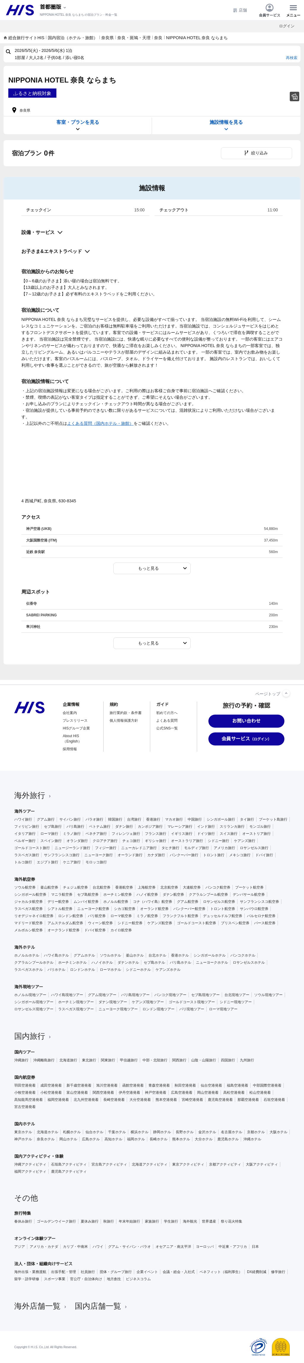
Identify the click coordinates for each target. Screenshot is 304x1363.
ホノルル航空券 (115, 902)
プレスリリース (75, 720)
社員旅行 (88, 1272)
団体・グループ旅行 (116, 1272)
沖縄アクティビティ (30, 1164)
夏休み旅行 (90, 1221)
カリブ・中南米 (75, 1247)
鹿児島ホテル (228, 1139)
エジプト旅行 (47, 862)
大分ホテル (204, 1139)
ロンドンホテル (82, 970)
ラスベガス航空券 (28, 909)
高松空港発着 (234, 1092)
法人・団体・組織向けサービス (43, 1263)
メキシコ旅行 (240, 855)
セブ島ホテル (154, 962)
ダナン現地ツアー (113, 1002)
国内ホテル (24, 1124)
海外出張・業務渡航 (30, 1272)
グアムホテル (84, 955)
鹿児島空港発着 (220, 1100)
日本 (255, 1247)
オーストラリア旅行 (187, 841)
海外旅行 (33, 795)
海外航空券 (24, 879)
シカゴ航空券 (124, 909)
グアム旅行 (46, 819)
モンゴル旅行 (260, 826)
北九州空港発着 (86, 1100)
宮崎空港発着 (192, 1100)
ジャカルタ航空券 (28, 902)
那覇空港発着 (248, 1100)
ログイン (286, 26)
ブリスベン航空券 (235, 923)
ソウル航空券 (25, 887)
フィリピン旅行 (26, 826)
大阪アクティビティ (262, 1164)
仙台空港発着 (211, 1085)
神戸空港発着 (155, 1092)
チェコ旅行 (131, 841)
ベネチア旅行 (96, 834)
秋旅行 (108, 1221)
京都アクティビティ (225, 1164)
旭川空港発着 (107, 1085)
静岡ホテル (162, 1132)
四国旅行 (228, 1060)
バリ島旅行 (75, 826)
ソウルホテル (110, 955)
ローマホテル (110, 970)
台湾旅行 (134, 819)
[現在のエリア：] (53, 7)
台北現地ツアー (236, 995)
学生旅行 (171, 1221)
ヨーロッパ (205, 1247)
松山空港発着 (260, 1092)
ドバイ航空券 (95, 930)
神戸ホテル (23, 1139)
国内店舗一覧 (101, 1306)
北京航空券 (169, 887)
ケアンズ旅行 (244, 841)
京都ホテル (256, 1132)
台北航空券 (101, 887)
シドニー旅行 (218, 841)
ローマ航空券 (121, 916)
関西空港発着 (103, 1092)
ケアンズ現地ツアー (148, 1002)
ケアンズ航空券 (159, 923)
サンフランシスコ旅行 (62, 855)
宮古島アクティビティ (109, 1164)
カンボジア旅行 (150, 826)
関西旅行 (179, 1060)
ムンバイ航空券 (86, 902)
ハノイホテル (102, 962)
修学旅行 (278, 1272)
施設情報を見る (226, 126)
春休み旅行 (23, 1221)
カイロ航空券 (121, 930)
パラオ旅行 (94, 819)
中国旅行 (195, 819)
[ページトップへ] (286, 693)
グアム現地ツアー (102, 995)
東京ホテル (23, 1132)
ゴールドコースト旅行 (32, 848)
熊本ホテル (181, 1139)
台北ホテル (157, 955)
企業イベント (147, 1272)
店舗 (240, 10)
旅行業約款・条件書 (126, 713)
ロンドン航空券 (70, 916)
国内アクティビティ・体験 (39, 1156)
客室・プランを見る (77, 126)
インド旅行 (206, 826)
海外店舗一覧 (41, 1306)
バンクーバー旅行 (184, 855)
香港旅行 (153, 819)
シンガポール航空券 (30, 894)
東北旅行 (89, 1060)
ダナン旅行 (124, 826)
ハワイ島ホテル (56, 955)
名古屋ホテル (231, 1132)
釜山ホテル (135, 955)
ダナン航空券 (173, 894)
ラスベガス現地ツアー (76, 1009)
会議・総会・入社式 (179, 1272)
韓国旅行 (115, 819)
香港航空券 (124, 887)
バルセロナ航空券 (261, 916)
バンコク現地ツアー (170, 995)
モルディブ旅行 (196, 848)
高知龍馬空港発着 (28, 1100)
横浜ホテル (139, 1132)
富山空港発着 (77, 1092)
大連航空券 (192, 887)
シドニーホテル (138, 970)
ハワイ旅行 (23, 819)
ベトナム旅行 (99, 826)
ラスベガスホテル (28, 970)
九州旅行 (247, 1060)
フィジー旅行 (105, 848)
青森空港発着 (159, 1085)
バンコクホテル (242, 955)
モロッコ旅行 (96, 862)
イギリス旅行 (181, 834)
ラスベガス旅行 (26, 855)
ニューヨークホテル (212, 962)
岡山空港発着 (207, 1092)
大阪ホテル (278, 1132)
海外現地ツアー (28, 986)
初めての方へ (167, 713)
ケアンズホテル (168, 970)
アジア (19, 1247)
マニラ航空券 (61, 894)
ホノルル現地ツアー (30, 995)
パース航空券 (265, 923)
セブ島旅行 (53, 826)
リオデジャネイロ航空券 (33, 916)
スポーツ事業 (54, 1279)
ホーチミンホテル (72, 962)
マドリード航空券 (28, 923)
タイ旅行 (247, 819)
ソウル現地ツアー (268, 995)
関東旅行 (108, 1060)
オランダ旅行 (77, 841)
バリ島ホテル (180, 962)
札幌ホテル (72, 1132)
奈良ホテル (46, 1139)
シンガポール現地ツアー (33, 1002)
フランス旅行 (155, 834)
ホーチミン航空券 (117, 894)
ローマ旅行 (49, 834)
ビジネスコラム (138, 1279)
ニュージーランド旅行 (72, 848)
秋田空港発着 (185, 1085)
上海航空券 (147, 887)
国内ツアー (24, 1052)
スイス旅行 (229, 834)
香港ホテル (180, 955)
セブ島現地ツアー (205, 995)
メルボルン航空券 (28, 930)
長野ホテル (185, 1132)
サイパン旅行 (70, 819)
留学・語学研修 (26, 1279)
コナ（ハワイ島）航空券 (152, 902)
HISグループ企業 (76, 728)
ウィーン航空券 (100, 923)
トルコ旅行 (23, 862)
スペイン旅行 (51, 841)
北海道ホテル (47, 1132)
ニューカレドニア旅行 (139, 848)
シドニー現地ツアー (236, 1002)
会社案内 (70, 713)
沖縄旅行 (21, 1060)
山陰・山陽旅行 (203, 1060)
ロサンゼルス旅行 (254, 848)
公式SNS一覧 (167, 728)
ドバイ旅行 (264, 855)
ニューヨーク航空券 (93, 909)
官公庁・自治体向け (86, 1279)
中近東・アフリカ (232, 1247)
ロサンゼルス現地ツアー (33, 1009)
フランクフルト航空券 (180, 916)
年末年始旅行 (129, 1221)
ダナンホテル (128, 962)
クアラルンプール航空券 (208, 894)
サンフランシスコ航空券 (259, 902)
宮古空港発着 (25, 1107)
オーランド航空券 (154, 909)
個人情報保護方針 (124, 720)
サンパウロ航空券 (254, 909)
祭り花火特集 (231, 1221)
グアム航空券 (187, 902)
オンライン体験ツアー (35, 1238)
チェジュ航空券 (75, 887)
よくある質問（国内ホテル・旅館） (100, 423)
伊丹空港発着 (129, 1092)
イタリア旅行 (25, 834)
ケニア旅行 (72, 862)
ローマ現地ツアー (223, 1009)
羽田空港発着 (25, 1085)
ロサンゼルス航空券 (219, 902)
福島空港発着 (237, 1085)
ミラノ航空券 (147, 916)
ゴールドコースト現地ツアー (192, 1002)
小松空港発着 (51, 1092)
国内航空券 (24, 1077)
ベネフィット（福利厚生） (221, 1272)
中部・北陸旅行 (154, 1060)
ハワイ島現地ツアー (67, 995)
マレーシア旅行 (179, 826)
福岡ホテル (136, 1139)
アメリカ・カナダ (44, 1247)
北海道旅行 (68, 1060)
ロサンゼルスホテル (249, 962)
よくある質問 (167, 720)
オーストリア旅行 (256, 834)
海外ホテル (24, 947)
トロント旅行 (213, 855)
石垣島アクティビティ (69, 1164)
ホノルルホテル (26, 955)
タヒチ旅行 (170, 848)
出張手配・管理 (63, 1272)
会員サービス (269, 10)
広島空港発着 (181, 1092)
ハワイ (98, 1247)
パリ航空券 (97, 916)
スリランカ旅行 (232, 826)
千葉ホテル (117, 1132)
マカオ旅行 (174, 819)
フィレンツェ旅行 (126, 834)
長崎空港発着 (114, 1100)
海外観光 (190, 1221)
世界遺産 (209, 1221)
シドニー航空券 (130, 923)
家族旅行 (152, 1221)
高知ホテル (113, 1139)
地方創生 (114, 1279)
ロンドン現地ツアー (158, 1009)
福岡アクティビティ (30, 1171)
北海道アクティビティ (149, 1164)
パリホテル (56, 970)
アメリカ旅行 (224, 848)
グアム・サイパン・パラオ (129, 1247)
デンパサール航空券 (249, 894)
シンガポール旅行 (221, 819)
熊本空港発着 (166, 1100)
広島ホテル (91, 1139)
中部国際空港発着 (267, 1085)
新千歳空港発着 (78, 1085)
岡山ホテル (68, 1139)
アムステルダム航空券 (65, 923)
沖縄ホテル (252, 1139)
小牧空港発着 (25, 1092)
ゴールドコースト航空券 (196, 923)
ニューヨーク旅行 (98, 855)
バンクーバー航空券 (189, 909)
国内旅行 (33, 1036)
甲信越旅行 (129, 1060)
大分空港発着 (140, 1100)
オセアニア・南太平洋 (173, 1247)
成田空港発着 (51, 1085)
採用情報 (70, 749)
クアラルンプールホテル (33, 962)
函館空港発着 (133, 1085)
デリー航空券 (58, 902)
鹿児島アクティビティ (69, 1171)
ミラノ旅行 (72, 834)
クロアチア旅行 (105, 841)
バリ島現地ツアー (135, 995)
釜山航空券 (49, 887)
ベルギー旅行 (25, 841)
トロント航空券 (222, 909)
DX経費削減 (256, 1272)
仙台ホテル (94, 1132)
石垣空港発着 (274, 1100)
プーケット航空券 (249, 887)
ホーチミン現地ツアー (76, 1002)
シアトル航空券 (60, 909)
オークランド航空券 (64, 930)
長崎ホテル (158, 1139)
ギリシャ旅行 (155, 841)
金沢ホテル (207, 1132)
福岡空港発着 (58, 1100)
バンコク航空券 (217, 887)
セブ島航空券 (88, 894)
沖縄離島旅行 (44, 1060)
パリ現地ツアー (191, 1009)
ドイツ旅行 (206, 834)
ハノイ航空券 (147, 894)
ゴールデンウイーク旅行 (56, 1221)
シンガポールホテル (210, 955)
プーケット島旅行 (273, 819)
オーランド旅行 (130, 855)
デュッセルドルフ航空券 (222, 916)
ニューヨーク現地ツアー (118, 1009)
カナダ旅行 (156, 855)
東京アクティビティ (188, 1164)
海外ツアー (24, 811)
